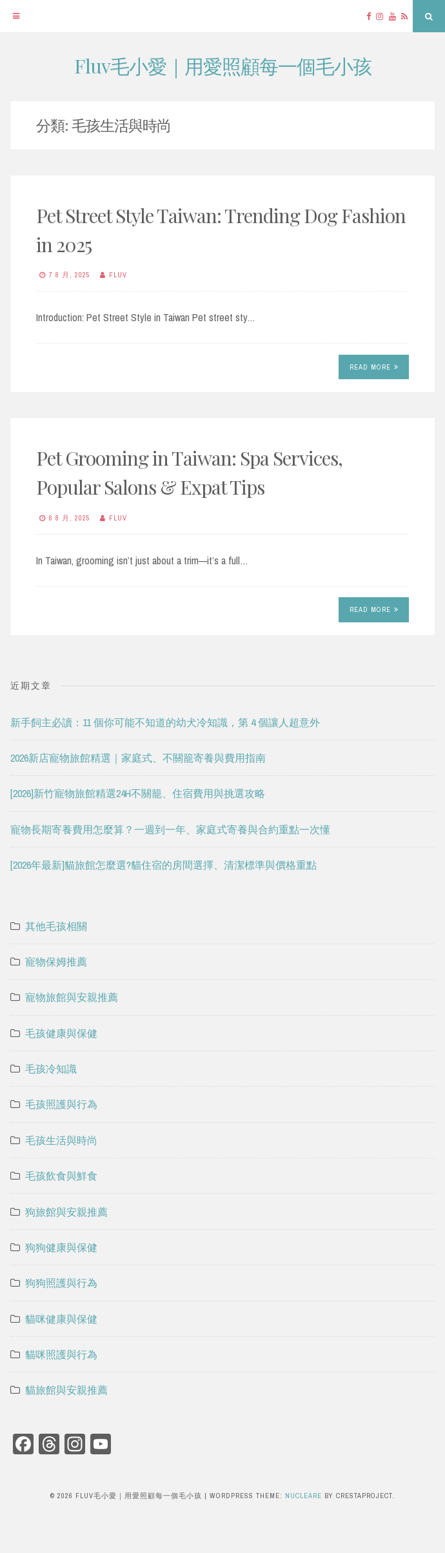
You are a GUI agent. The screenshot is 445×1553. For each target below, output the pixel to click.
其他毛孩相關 (56, 926)
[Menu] (16, 16)
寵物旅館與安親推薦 (71, 997)
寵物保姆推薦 (56, 962)
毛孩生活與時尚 (61, 1140)
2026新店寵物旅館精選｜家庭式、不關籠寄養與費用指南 (138, 758)
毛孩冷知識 (51, 1069)
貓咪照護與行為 (61, 1354)
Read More (374, 366)
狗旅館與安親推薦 (66, 1212)
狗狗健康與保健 (61, 1247)
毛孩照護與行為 (61, 1104)
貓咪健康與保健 (61, 1319)
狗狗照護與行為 (61, 1283)
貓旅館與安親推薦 (66, 1390)
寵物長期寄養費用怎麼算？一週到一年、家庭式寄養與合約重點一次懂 (170, 829)
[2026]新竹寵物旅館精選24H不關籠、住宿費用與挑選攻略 (137, 793)
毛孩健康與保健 (61, 1033)
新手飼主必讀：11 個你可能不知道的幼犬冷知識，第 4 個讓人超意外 (165, 722)
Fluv (118, 274)
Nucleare (303, 1495)
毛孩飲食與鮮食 (61, 1176)
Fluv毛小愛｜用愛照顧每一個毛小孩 (222, 66)
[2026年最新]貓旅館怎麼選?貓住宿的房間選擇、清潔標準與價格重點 (163, 865)
